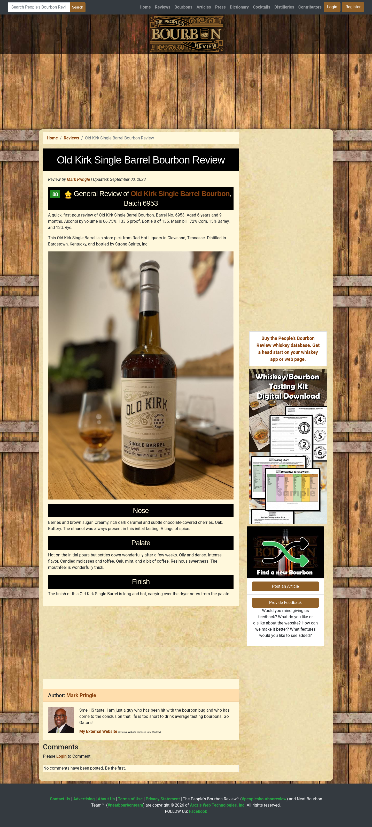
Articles (204, 7)
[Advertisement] (186, 90)
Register (353, 6)
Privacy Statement (163, 798)
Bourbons (183, 7)
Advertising (84, 798)
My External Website (98, 731)
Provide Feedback (285, 602)
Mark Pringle (78, 179)
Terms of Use (130, 798)
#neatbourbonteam (125, 805)
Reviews (163, 7)
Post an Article (285, 586)
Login (332, 6)
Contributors (310, 7)
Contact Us (60, 798)
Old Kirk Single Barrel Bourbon (180, 194)
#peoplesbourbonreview (264, 798)
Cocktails (261, 7)
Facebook (198, 811)
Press (220, 7)
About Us (106, 798)
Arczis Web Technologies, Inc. (218, 805)
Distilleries (284, 7)
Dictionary (239, 7)
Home (145, 7)
